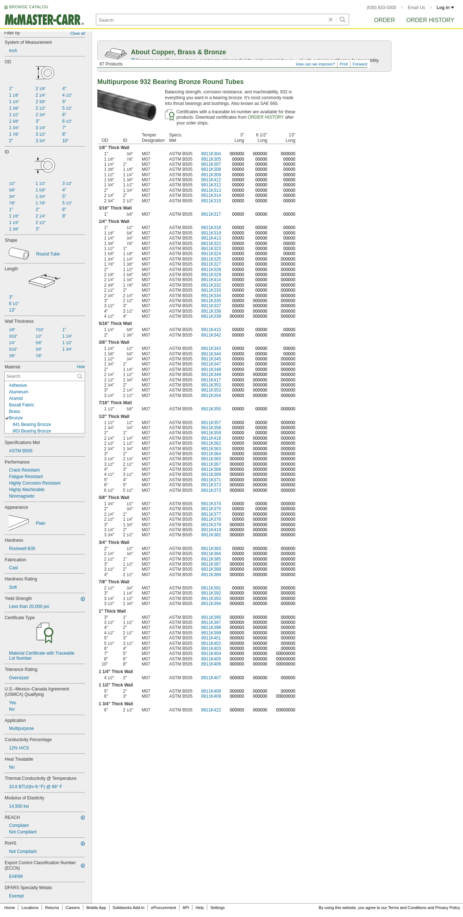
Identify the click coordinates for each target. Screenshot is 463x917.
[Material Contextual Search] (44, 376)
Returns (52, 907)
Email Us (416, 7)
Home (9, 907)
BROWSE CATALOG (28, 7)
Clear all (78, 33)
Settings (217, 907)
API (186, 907)
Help (200, 907)
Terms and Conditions (407, 907)
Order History (430, 20)
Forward (360, 64)
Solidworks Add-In (128, 907)
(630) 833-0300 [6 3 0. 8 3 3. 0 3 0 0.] (381, 7)
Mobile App (96, 907)
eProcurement (163, 907)
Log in (445, 7)
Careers (72, 907)
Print (344, 64)
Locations (30, 907)
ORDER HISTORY (266, 117)
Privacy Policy (448, 907)
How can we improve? (315, 64)
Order (384, 20)
